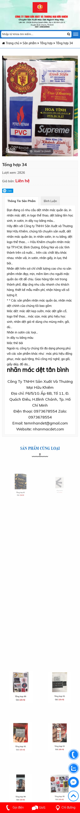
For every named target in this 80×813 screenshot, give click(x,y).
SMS (38, 808)
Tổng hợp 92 (20, 742)
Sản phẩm (29, 43)
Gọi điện (14, 807)
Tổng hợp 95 (59, 792)
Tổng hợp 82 (20, 489)
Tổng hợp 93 (60, 742)
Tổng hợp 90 (20, 692)
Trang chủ (10, 43)
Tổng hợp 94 (20, 792)
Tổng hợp (46, 43)
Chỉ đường (64, 807)
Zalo (7, 191)
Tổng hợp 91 (59, 692)
